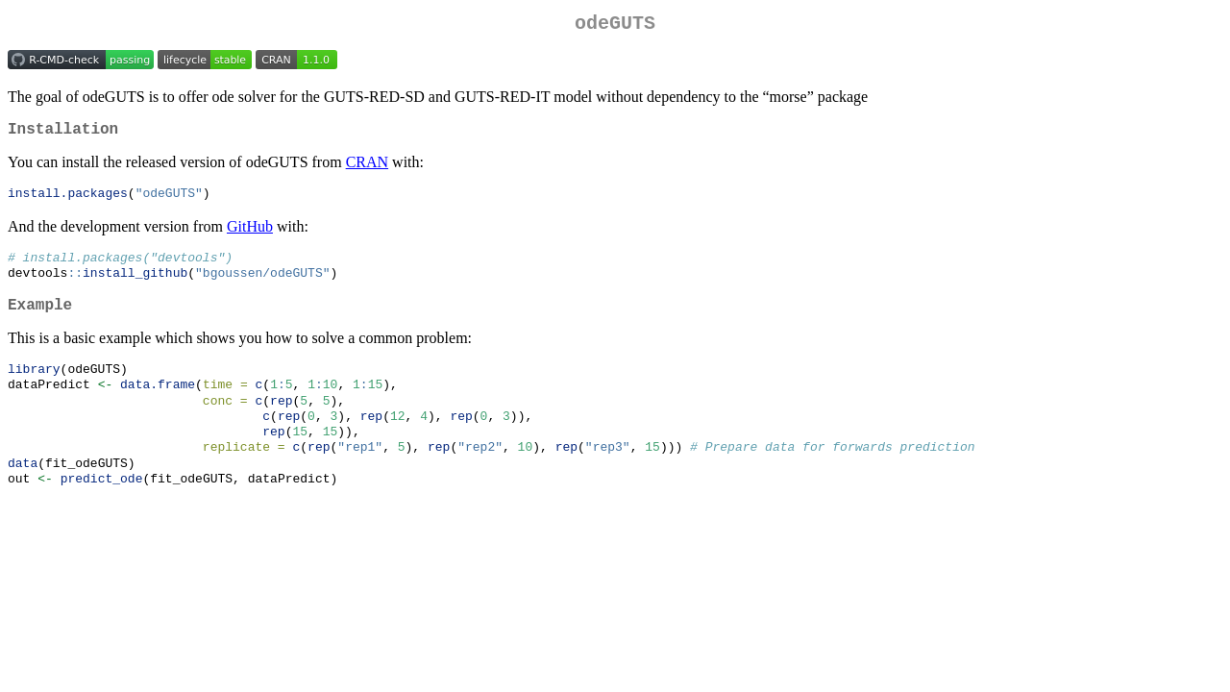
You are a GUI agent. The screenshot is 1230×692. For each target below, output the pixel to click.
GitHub (250, 235)
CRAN (367, 169)
